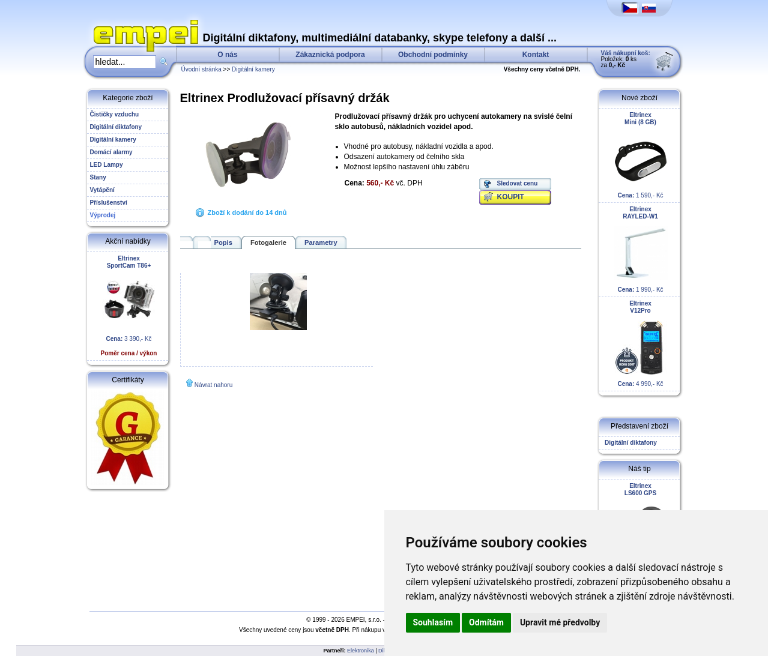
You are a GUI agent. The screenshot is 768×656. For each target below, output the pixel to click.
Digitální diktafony (629, 442)
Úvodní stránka (201, 69)
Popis (223, 242)
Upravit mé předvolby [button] (560, 622)
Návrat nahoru (213, 385)
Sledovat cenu (517, 183)
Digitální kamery (253, 69)
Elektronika (360, 651)
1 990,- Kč (641, 249)
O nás (227, 54)
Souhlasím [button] (433, 622)
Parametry (320, 242)
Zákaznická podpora (329, 54)
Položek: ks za (625, 59)
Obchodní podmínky (433, 54)
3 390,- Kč (129, 306)
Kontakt (535, 54)
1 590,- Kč (641, 155)
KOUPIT (510, 197)
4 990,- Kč (641, 343)
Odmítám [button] (486, 622)
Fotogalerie (268, 242)
